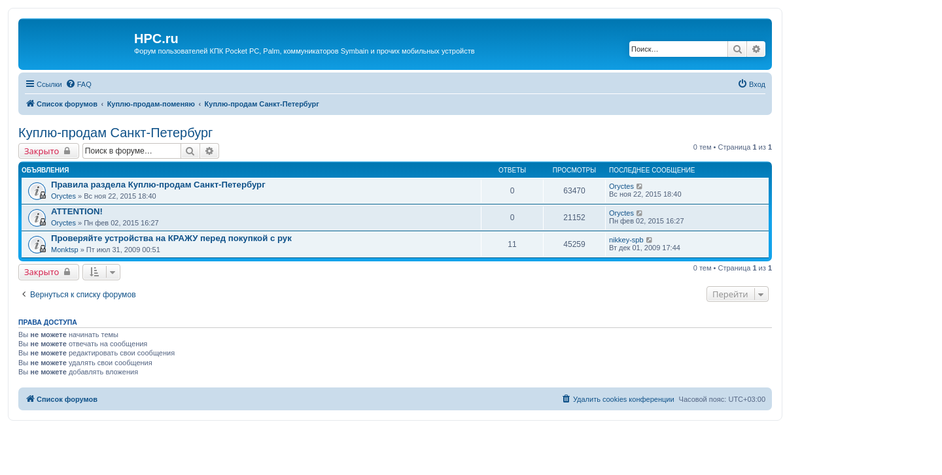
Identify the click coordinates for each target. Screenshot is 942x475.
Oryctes (63, 196)
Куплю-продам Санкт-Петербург (115, 132)
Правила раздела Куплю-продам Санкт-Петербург (158, 184)
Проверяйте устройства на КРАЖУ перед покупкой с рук (171, 238)
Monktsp (64, 250)
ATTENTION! (77, 211)
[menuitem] (78, 84)
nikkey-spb (626, 240)
